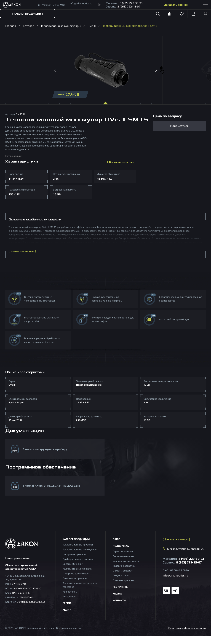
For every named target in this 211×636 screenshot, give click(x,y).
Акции (67, 609)
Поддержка (121, 545)
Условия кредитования (126, 561)
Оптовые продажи (123, 580)
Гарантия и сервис (123, 551)
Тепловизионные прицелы (78, 544)
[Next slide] (153, 70)
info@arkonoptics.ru (81, 3)
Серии (67, 603)
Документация (121, 575)
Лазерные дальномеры (76, 573)
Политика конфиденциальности (187, 628)
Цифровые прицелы (74, 554)
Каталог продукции (76, 539)
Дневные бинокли (73, 563)
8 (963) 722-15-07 (128, 6)
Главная (10, 25)
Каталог (28, 25)
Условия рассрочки (124, 565)
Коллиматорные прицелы (77, 568)
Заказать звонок (176, 4)
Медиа (117, 593)
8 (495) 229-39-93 (131, 3)
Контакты (119, 600)
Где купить (120, 586)
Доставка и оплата (124, 556)
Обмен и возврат (122, 570)
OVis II (92, 25)
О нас (116, 539)
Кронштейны (70, 591)
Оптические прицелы (75, 578)
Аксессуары (69, 596)
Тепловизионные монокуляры (61, 25)
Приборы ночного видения (78, 559)
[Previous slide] (58, 70)
